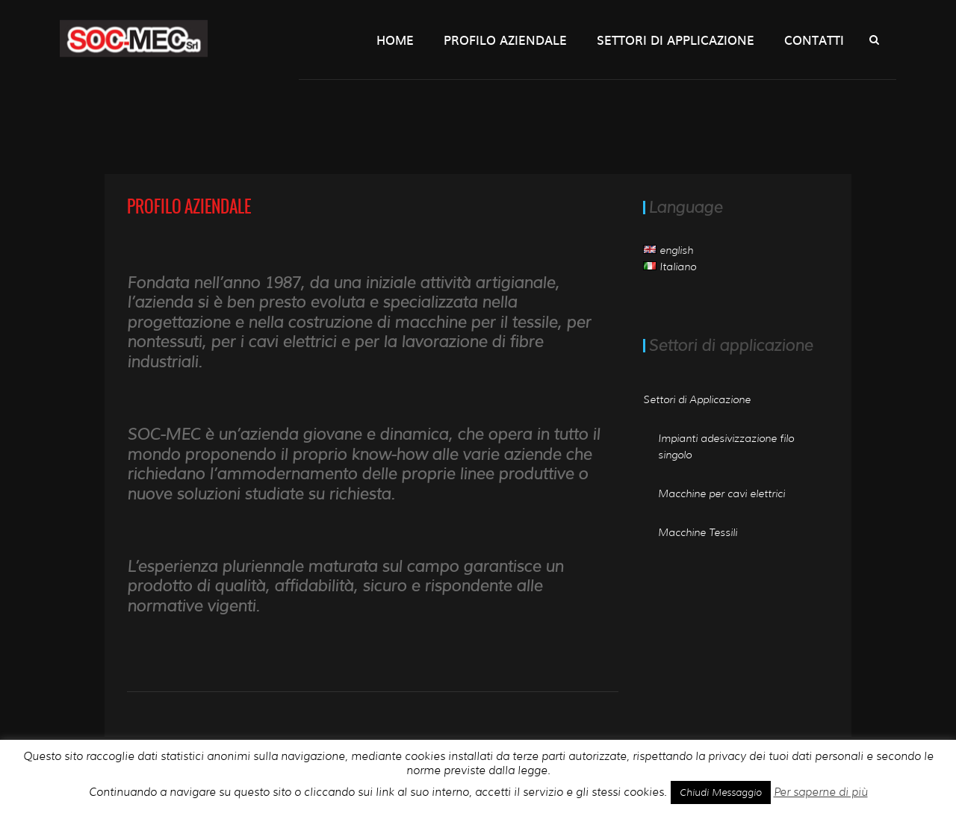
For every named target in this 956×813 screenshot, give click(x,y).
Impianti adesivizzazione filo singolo (726, 446)
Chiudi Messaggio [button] (721, 792)
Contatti (814, 40)
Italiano (669, 266)
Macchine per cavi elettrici (721, 493)
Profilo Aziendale (505, 40)
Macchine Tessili (697, 532)
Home (395, 40)
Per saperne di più (821, 792)
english (668, 250)
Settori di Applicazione (675, 40)
